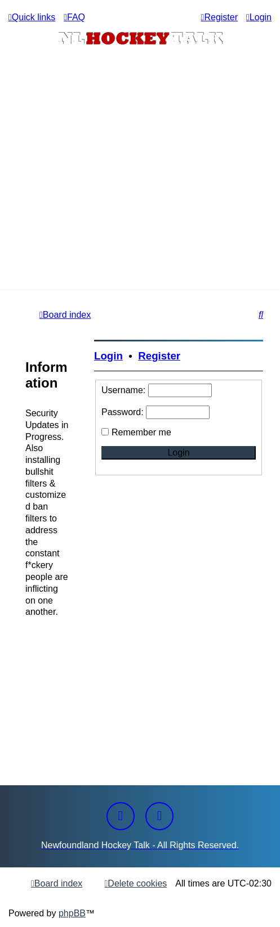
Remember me (141, 432)
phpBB (72, 913)
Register (159, 356)
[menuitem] (74, 17)
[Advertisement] (140, 206)
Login (108, 356)
